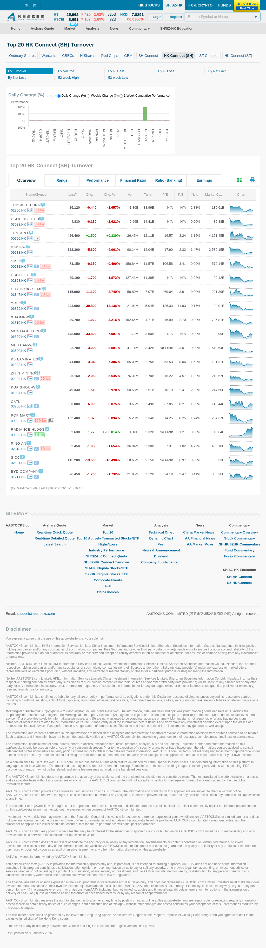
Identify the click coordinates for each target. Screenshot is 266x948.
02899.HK (18, 379)
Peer (161, 544)
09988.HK (18, 252)
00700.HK (18, 238)
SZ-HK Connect (239, 583)
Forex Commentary (239, 556)
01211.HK (18, 477)
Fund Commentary (240, 550)
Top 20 (108, 532)
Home (19, 532)
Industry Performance (108, 550)
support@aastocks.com (36, 613)
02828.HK (18, 280)
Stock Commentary (239, 538)
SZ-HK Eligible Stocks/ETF (107, 574)
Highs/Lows (107, 544)
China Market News (200, 532)
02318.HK (18, 449)
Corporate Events (108, 580)
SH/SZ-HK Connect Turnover (108, 562)
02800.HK (18, 210)
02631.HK (18, 463)
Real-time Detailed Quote (55, 538)
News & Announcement (161, 550)
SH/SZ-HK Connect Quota (108, 556)
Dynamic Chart (161, 538)
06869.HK (18, 309)
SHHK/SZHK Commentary (239, 544)
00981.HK (18, 266)
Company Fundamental (161, 562)
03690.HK (18, 351)
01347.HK (18, 295)
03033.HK (18, 224)
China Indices (108, 592)
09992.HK (18, 421)
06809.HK (18, 337)
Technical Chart (161, 532)
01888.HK (18, 365)
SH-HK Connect (239, 577)
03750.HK (18, 406)
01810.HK (18, 323)
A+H (107, 586)
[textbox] (222, 16)
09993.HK (18, 435)
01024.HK (18, 393)
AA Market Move (200, 544)
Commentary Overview (239, 532)
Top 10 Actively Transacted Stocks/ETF (108, 538)
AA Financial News (200, 538)
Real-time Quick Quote (54, 532)
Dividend (161, 556)
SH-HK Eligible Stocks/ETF (108, 568)
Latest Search (54, 544)
